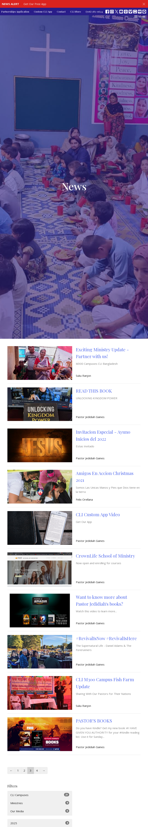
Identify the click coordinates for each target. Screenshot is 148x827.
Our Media (39, 811)
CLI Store (75, 11)
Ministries (39, 803)
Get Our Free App (34, 4)
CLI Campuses (39, 795)
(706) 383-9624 (94, 11)
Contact (61, 11)
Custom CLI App (43, 11)
